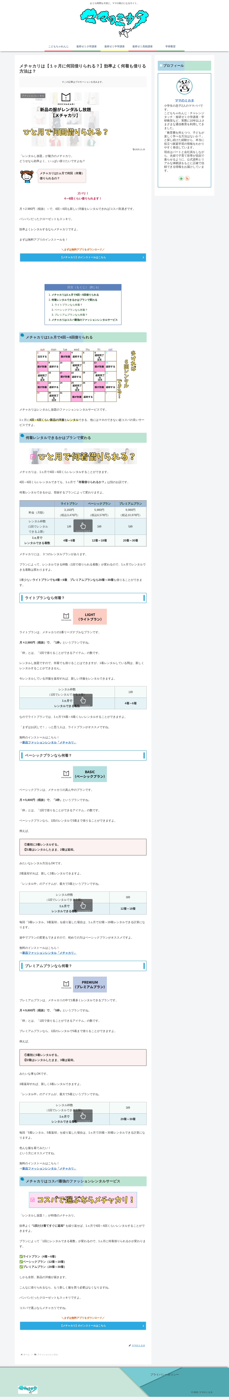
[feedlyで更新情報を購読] (181, 178)
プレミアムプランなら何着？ (71, 316)
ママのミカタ (184, 100)
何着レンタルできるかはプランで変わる (74, 301)
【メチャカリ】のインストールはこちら (83, 257)
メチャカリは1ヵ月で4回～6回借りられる (75, 296)
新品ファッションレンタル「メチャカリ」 (49, 744)
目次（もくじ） (77, 288)
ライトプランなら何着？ (69, 306)
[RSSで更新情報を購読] (187, 178)
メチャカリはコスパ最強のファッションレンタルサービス (85, 321)
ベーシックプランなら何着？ (71, 311)
